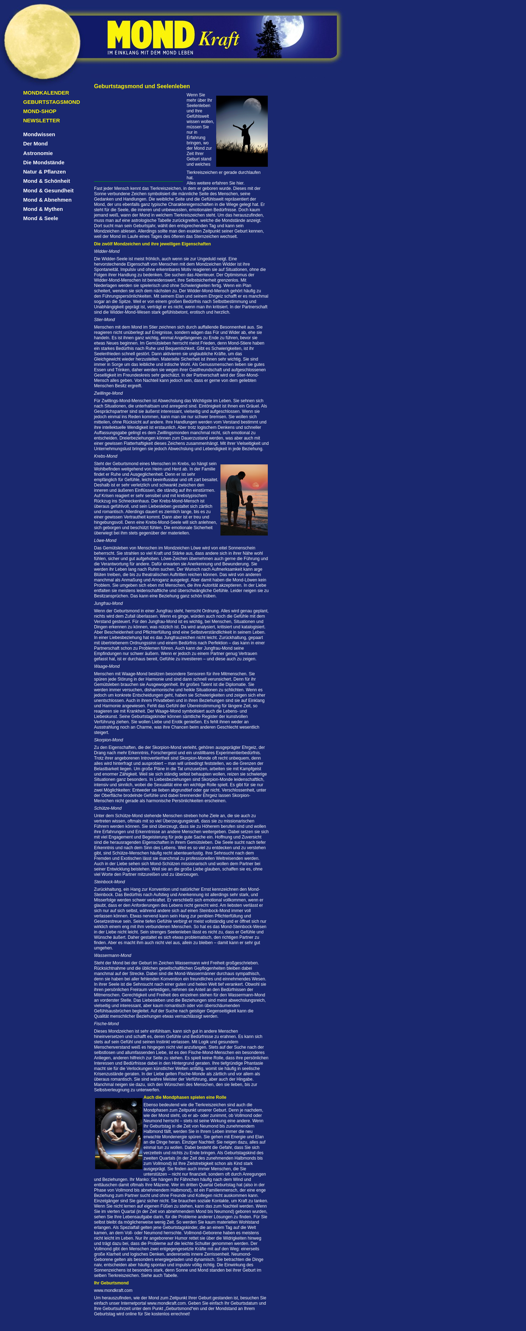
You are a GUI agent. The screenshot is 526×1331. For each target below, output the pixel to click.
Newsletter (41, 120)
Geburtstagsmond (51, 102)
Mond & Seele (40, 218)
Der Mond (35, 143)
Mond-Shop (39, 111)
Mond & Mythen (43, 209)
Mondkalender (46, 93)
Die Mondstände (43, 162)
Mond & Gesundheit (48, 190)
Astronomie (38, 153)
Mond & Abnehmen (47, 200)
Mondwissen (39, 134)
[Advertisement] (138, 136)
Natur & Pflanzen (44, 172)
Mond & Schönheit (46, 181)
